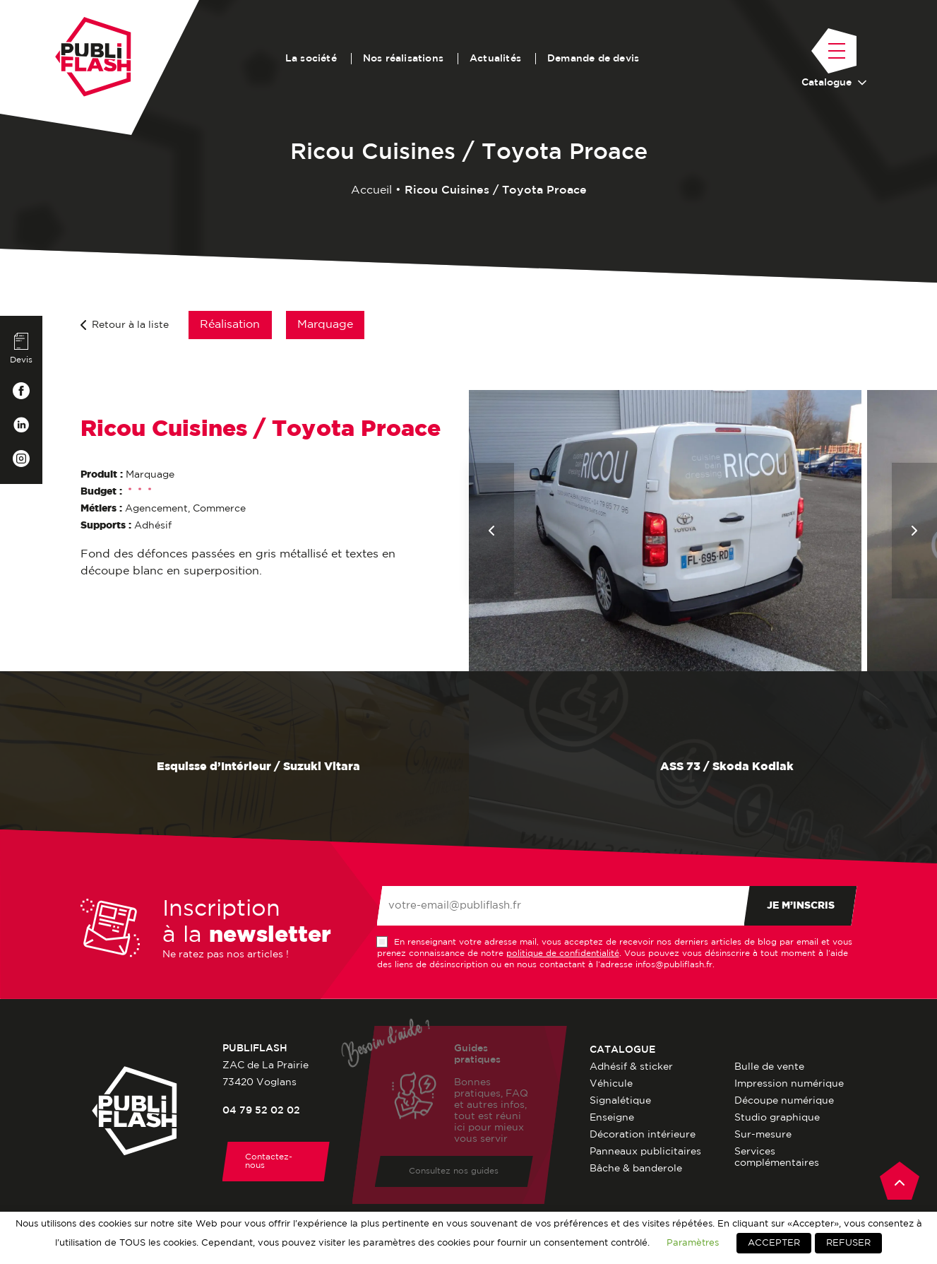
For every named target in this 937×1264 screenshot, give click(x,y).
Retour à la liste (124, 325)
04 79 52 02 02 (261, 1110)
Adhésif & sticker (631, 1067)
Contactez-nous (268, 1161)
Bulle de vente (769, 1067)
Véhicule (611, 1084)
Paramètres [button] (693, 1243)
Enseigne (612, 1118)
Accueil (371, 190)
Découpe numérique (784, 1101)
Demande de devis (593, 58)
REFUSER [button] (848, 1243)
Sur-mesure (763, 1134)
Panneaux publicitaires (645, 1151)
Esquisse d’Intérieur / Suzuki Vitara (234, 767)
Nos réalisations (403, 58)
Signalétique (620, 1101)
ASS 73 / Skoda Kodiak (703, 767)
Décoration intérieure (643, 1134)
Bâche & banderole (636, 1168)
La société (311, 58)
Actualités (495, 58)
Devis (21, 348)
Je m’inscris (801, 906)
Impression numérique (789, 1084)
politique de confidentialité (562, 953)
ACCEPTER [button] (774, 1243)
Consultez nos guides (454, 1173)
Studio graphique (777, 1118)
